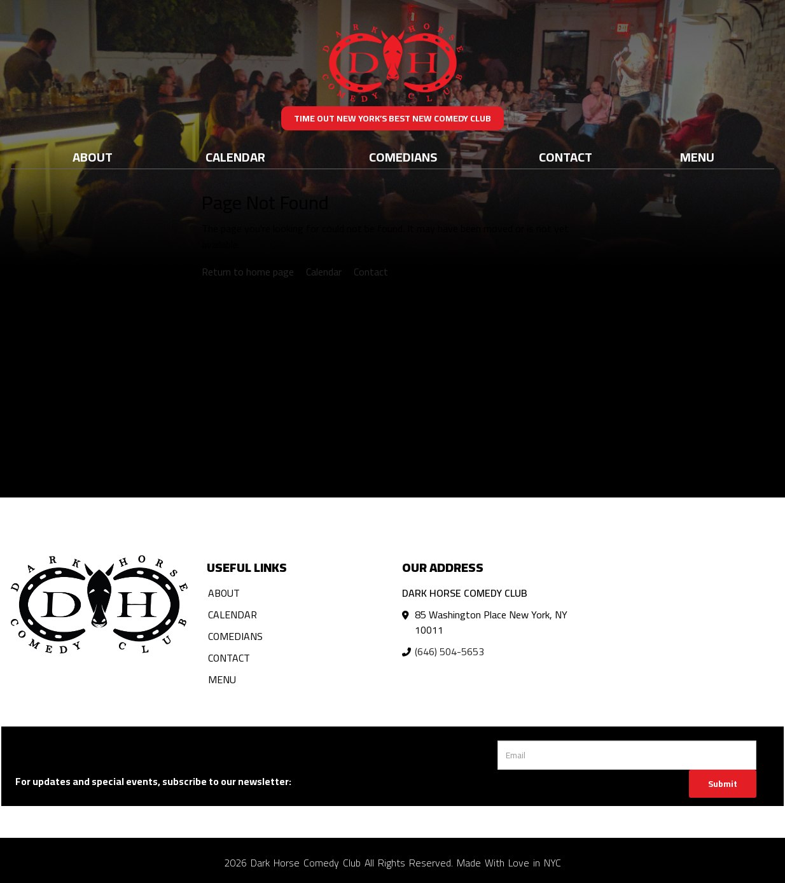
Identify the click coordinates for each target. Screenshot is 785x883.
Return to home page (248, 271)
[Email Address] (626, 755)
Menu (697, 157)
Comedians (403, 157)
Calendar (235, 157)
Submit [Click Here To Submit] (722, 783)
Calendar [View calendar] (324, 271)
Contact (565, 157)
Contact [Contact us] (371, 271)
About (93, 157)
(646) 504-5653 (449, 651)
